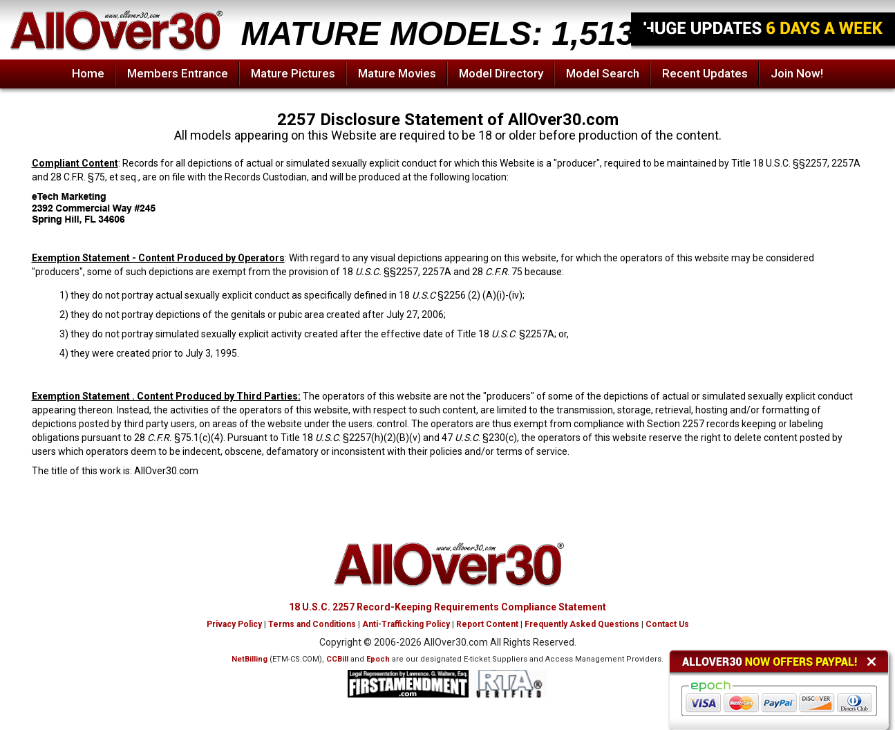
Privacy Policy (234, 624)
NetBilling (249, 659)
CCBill (337, 659)
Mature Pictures (293, 73)
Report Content (487, 624)
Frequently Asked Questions (582, 624)
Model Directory (501, 73)
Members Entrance (177, 73)
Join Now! (797, 73)
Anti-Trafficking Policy (406, 624)
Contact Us (667, 624)
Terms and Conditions (312, 624)
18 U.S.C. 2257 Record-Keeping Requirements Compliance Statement (447, 606)
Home (88, 73)
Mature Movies (397, 73)
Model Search (602, 73)
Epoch (378, 659)
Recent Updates (705, 73)
